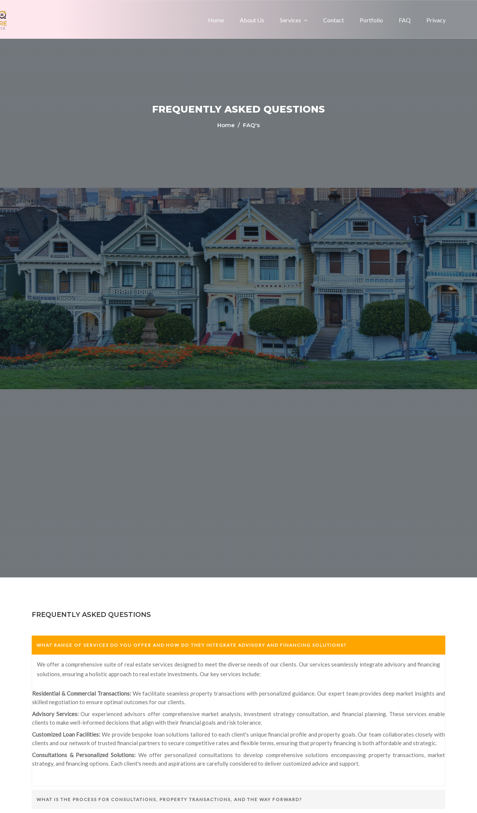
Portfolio (371, 19)
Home (216, 19)
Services (290, 19)
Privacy (436, 19)
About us (252, 19)
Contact (333, 19)
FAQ (405, 19)
